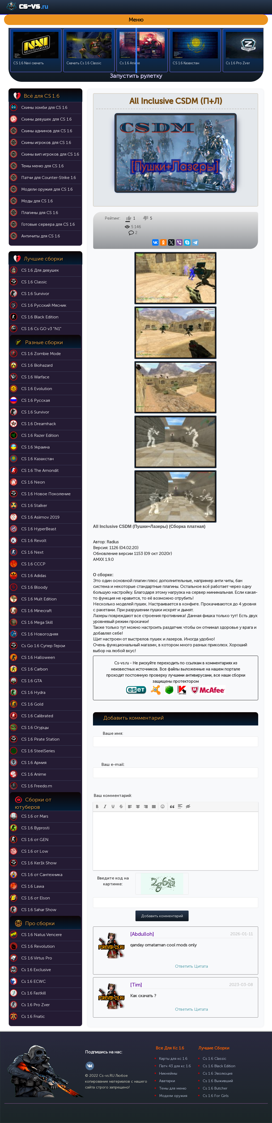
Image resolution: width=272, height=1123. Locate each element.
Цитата (201, 747)
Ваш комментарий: (113, 576)
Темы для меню (172, 1088)
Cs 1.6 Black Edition (219, 1066)
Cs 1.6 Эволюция (217, 1073)
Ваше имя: (113, 514)
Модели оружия (173, 1096)
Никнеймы (168, 1073)
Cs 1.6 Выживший (218, 1081)
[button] (97, 588)
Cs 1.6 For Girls (216, 1096)
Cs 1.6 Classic (214, 1058)
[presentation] (97, 588)
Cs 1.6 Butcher (215, 1088)
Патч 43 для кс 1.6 (175, 1066)
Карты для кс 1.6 (173, 1058)
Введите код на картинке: (113, 662)
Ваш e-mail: (113, 545)
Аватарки (167, 1081)
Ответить (184, 747)
